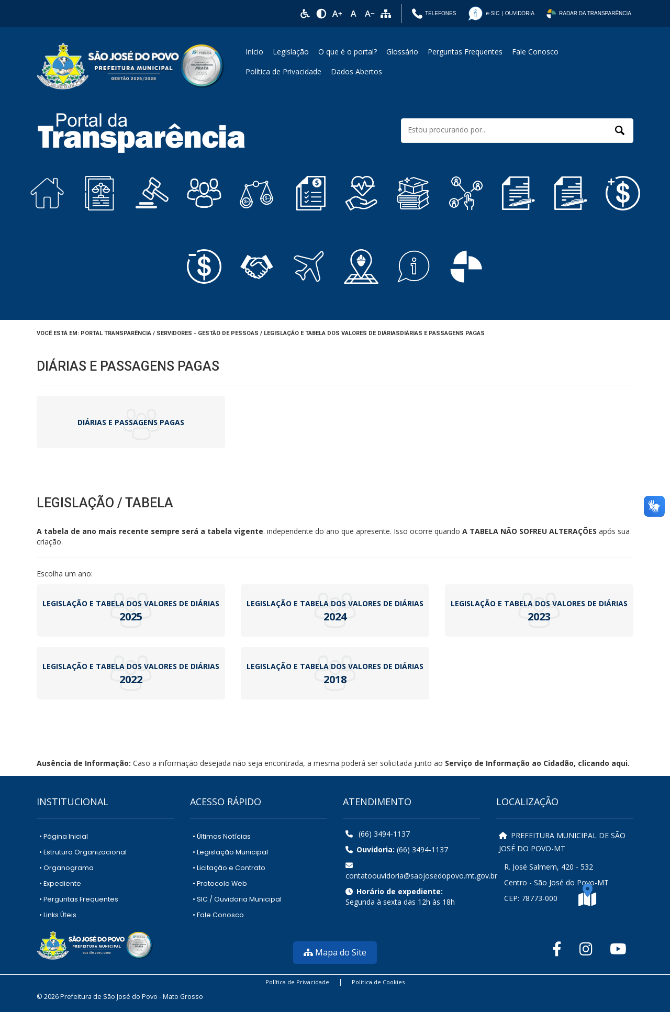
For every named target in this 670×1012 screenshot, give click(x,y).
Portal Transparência (116, 333)
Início (254, 52)
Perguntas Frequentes (465, 52)
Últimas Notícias (222, 836)
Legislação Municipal (230, 852)
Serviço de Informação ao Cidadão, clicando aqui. (537, 763)
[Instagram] (584, 949)
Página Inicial (63, 836)
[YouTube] (617, 949)
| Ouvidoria (500, 13)
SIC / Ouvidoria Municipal (237, 899)
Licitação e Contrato (229, 867)
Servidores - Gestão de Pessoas (208, 333)
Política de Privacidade (283, 71)
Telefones (434, 13)
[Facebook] (554, 949)
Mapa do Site (335, 952)
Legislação (291, 52)
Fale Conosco (535, 52)
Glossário (402, 52)
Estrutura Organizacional (83, 852)
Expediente (60, 883)
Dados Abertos (356, 71)
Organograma (66, 867)
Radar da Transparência (588, 13)
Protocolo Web (220, 883)
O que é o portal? (347, 52)
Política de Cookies (378, 982)
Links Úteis (57, 914)
